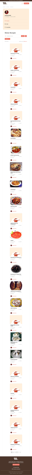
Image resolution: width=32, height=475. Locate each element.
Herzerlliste (7, 27)
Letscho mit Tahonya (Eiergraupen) (14, 224)
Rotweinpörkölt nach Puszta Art (15, 121)
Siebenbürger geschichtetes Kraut (16, 172)
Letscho (12, 240)
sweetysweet (14, 58)
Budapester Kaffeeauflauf (15, 444)
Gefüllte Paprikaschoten (15, 155)
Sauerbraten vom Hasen (15, 53)
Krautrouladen (13, 138)
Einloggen (26, 3)
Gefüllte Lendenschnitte (15, 70)
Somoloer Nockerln (14, 359)
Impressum (11, 473)
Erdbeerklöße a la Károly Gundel (15, 325)
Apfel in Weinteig (14, 308)
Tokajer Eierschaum (14, 427)
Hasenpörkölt (13, 87)
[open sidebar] (22, 3)
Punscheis (12, 393)
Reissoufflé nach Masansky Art (16, 257)
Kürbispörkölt (13, 189)
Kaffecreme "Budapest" (15, 376)
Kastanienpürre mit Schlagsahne (14, 343)
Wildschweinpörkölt (14, 104)
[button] (7, 39)
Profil (6, 24)
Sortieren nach (21, 41)
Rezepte (7, 20)
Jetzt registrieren (20, 0)
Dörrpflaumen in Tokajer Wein (16, 274)
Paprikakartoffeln (14, 206)
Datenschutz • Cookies (16, 473)
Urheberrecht (20, 473)
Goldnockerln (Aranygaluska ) (16, 291)
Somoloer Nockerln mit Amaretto (15, 411)
